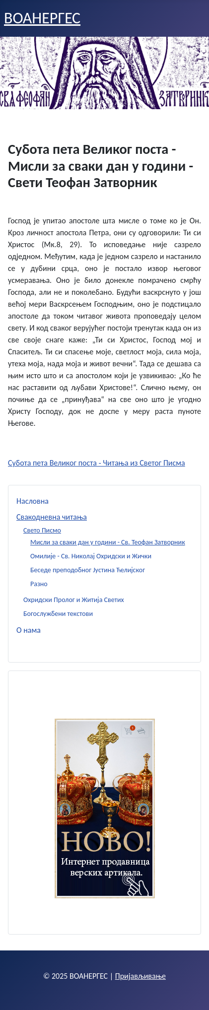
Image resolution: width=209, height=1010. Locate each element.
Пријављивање (140, 976)
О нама (28, 630)
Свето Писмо (42, 530)
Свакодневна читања (51, 517)
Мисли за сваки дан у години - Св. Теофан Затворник (107, 542)
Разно (39, 584)
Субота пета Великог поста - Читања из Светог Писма (96, 463)
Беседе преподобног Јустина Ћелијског (87, 570)
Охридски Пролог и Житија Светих (73, 600)
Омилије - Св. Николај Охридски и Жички (90, 556)
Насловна (32, 501)
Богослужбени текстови (58, 613)
